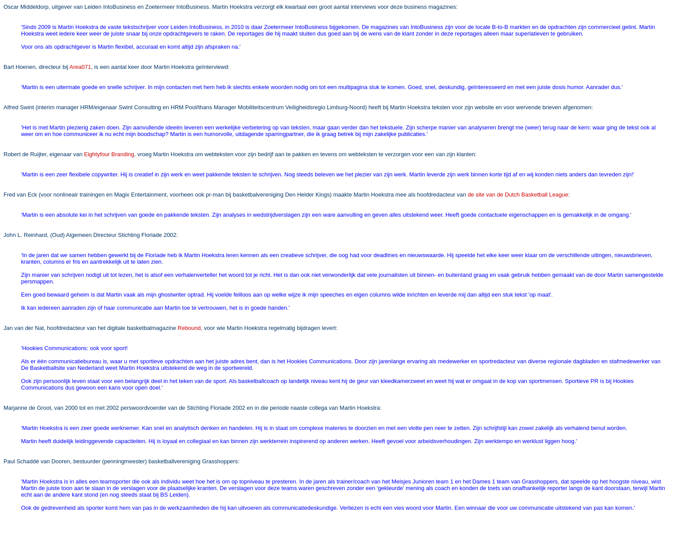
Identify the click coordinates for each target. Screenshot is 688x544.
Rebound (189, 328)
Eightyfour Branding (109, 154)
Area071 (80, 67)
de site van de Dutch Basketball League (518, 194)
